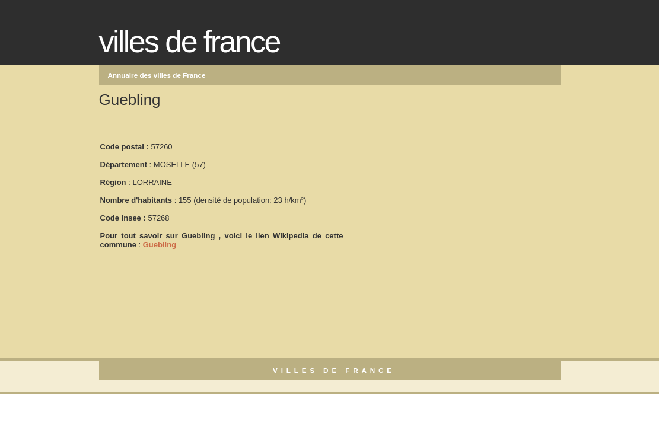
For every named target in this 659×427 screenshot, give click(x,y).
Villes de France (189, 41)
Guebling (159, 244)
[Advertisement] (434, 190)
